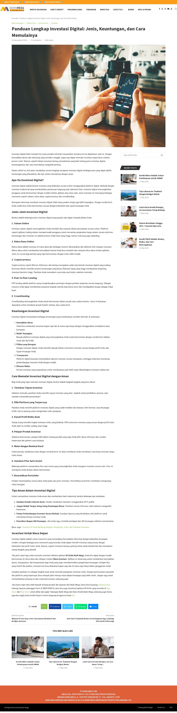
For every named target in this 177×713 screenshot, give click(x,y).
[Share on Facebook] (55, 608)
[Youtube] (168, 9)
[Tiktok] (171, 9)
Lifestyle (117, 9)
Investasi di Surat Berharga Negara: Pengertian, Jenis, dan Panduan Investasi (55, 528)
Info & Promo (144, 9)
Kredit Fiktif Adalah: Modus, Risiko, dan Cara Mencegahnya (152, 244)
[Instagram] (165, 9)
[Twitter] (162, 9)
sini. (73, 597)
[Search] (175, 9)
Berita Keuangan (38, 9)
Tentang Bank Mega (145, 709)
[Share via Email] (93, 608)
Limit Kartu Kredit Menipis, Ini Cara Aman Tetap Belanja (151, 211)
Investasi (104, 9)
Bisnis (131, 9)
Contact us (161, 709)
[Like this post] (45, 608)
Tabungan (91, 9)
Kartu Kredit (57, 9)
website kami (104, 586)
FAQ (171, 709)
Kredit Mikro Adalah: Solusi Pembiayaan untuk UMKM (152, 178)
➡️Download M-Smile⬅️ (32, 2)
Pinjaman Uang (75, 9)
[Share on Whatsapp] (80, 608)
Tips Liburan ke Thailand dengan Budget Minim (150, 194)
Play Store (25, 593)
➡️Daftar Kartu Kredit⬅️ (53, 2)
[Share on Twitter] (67, 608)
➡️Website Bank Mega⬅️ (11, 2)
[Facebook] (159, 9)
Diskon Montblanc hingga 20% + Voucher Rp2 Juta (151, 227)
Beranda (15, 20)
